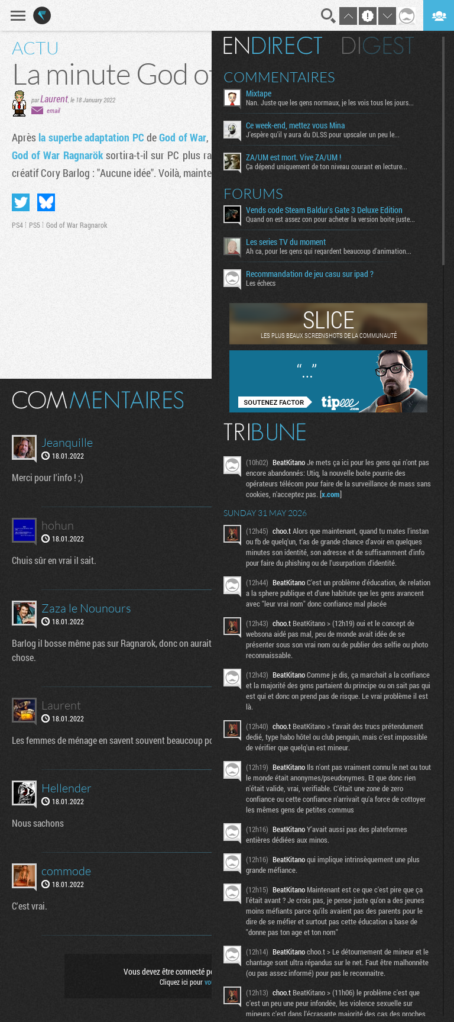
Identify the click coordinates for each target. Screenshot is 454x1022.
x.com (331, 494)
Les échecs (260, 283)
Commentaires (279, 77)
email (53, 110)
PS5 (34, 225)
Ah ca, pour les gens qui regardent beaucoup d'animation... (328, 251)
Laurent (54, 98)
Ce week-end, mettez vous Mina (295, 125)
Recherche (329, 16)
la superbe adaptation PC (91, 137)
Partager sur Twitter (21, 202)
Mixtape (258, 93)
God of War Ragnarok (76, 225)
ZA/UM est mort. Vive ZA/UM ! (293, 157)
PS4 (17, 225)
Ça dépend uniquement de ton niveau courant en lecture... (326, 166)
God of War (182, 137)
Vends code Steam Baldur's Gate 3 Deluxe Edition (324, 210)
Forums (253, 193)
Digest (378, 45)
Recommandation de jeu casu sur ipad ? (310, 274)
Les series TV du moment (286, 242)
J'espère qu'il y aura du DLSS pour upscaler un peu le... (323, 134)
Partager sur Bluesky (46, 202)
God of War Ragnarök (57, 155)
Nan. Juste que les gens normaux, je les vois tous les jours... (330, 102)
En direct (272, 45)
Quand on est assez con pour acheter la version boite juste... (330, 219)
